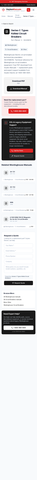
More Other (7, 302)
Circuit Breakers (18, 16)
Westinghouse (10, 45)
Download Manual (18, 89)
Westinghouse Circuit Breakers (14, 305)
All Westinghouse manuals (12, 297)
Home (3, 16)
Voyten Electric (31, 5)
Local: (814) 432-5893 (18, 331)
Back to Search (7, 24)
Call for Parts (17, 150)
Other (24, 49)
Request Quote (18, 156)
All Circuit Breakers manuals (13, 299)
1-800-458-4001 (18, 111)
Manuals (10, 16)
